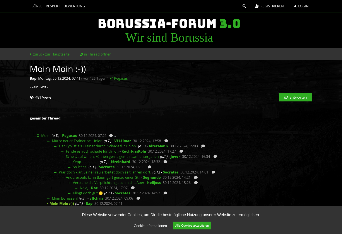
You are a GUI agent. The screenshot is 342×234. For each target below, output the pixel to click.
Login (301, 6)
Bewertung (74, 6)
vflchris (96, 198)
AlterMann (158, 146)
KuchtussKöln (133, 151)
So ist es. (80, 167)
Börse (36, 6)
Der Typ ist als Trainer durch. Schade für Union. (98, 146)
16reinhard (120, 161)
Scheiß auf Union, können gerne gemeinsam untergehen (112, 156)
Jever (175, 156)
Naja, (84, 187)
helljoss (154, 182)
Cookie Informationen (150, 227)
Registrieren (269, 6)
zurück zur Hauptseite (50, 54)
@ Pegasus (119, 78)
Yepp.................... (85, 161)
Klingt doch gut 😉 (88, 193)
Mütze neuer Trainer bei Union (77, 140)
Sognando (152, 177)
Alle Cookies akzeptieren (192, 227)
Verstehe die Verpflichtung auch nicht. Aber (108, 182)
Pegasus (69, 135)
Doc (94, 187)
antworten (295, 97)
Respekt (53, 6)
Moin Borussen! (65, 198)
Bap (89, 203)
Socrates (107, 167)
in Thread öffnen (97, 54)
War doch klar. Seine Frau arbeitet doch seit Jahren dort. (105, 172)
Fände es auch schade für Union (92, 151)
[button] (244, 6)
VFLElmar (122, 140)
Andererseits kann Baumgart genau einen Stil (103, 177)
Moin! (45, 135)
